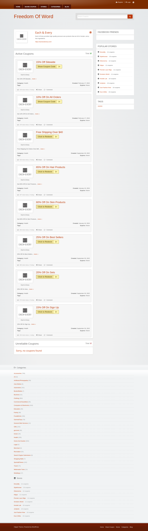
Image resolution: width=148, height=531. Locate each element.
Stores (44, 6)
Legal (15, 444)
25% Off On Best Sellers (49, 237)
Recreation (17, 451)
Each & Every (25, 75)
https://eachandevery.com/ (43, 42)
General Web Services (21, 423)
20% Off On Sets (45, 272)
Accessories (17, 373)
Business (17, 394)
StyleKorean (104, 56)
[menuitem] (18, 7)
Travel (16, 466)
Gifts (15, 427)
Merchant (17, 448)
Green (16, 434)
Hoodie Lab (103, 78)
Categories (55, 6)
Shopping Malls (18, 459)
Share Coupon (30, 6)
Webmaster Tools (19, 469)
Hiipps (102, 65)
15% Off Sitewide (45, 62)
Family (16, 412)
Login (128, 2)
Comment (48, 89)
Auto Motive (17, 384)
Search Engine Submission (22, 455)
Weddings (17, 473)
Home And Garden (19, 441)
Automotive (17, 387)
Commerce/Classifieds (21, 402)
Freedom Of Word (33, 16)
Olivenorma (103, 61)
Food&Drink (17, 416)
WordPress (35, 527)
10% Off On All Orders (48, 97)
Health (26, 83)
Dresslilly (102, 52)
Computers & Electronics (21, 405)
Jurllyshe (102, 83)
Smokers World (104, 74)
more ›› (34, 79)
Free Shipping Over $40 (49, 132)
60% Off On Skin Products (50, 202)
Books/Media (18, 391)
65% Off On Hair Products (50, 167)
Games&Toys (18, 419)
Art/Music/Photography (21, 380)
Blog (67, 6)
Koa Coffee (103, 92)
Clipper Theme (18, 527)
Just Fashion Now (105, 87)
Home (18, 6)
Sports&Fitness (18, 462)
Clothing (16, 398)
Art (15, 377)
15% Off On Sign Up (47, 307)
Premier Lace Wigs (106, 70)
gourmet (16, 430)
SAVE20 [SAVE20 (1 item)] (100, 106)
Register (119, 2)
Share (39, 89)
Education (17, 409)
